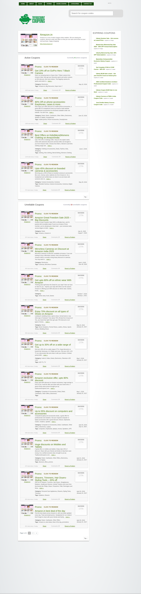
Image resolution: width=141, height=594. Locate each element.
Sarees (52, 296)
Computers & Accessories (49, 391)
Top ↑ (85, 197)
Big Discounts (50, 86)
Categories (75, 3)
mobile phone (43, 119)
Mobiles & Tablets (40, 117)
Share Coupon (61, 3)
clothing (41, 153)
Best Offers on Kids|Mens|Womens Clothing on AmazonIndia (52, 136)
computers (42, 429)
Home (23, 3)
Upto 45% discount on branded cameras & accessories (50, 169)
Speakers (65, 429)
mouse (60, 429)
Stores (49, 3)
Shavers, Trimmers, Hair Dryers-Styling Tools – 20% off (51, 478)
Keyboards (49, 429)
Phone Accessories (53, 119)
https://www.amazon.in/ (46, 44)
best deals (49, 522)
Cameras (57, 182)
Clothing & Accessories (48, 149)
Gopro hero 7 (58, 86)
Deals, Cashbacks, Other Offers (55, 115)
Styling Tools (66, 491)
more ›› (50, 81)
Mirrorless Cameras (51, 264)
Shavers (60, 491)
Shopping (38, 151)
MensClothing (56, 153)
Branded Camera (44, 184)
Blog (40, 3)
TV (45, 362)
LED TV (41, 362)
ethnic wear (42, 296)
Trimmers (38, 493)
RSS (114, 3)
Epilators (41, 495)
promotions (65, 522)
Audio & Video (46, 358)
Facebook (117, 3)
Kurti (47, 296)
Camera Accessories (48, 182)
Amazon (41, 233)
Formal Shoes (53, 327)
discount (41, 462)
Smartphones (50, 117)
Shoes (43, 325)
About (31, 3)
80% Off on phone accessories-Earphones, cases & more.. (50, 103)
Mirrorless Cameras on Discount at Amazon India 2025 (52, 250)
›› (36, 533)
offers (46, 462)
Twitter (120, 3)
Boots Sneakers (43, 327)
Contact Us (88, 3)
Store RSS (86, 32)
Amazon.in (27, 75)
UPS (70, 429)
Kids (66, 149)
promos (50, 462)
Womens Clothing (66, 153)
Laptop (49, 427)
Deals (43, 115)
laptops (55, 429)
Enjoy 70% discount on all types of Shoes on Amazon (52, 312)
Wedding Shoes (44, 329)
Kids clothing (48, 153)
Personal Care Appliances (49, 491)
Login (109, 2)
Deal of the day (57, 522)
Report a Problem (70, 90)
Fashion (62, 149)
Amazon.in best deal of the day (50, 511)
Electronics (45, 84)
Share (45, 90)
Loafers (60, 327)
